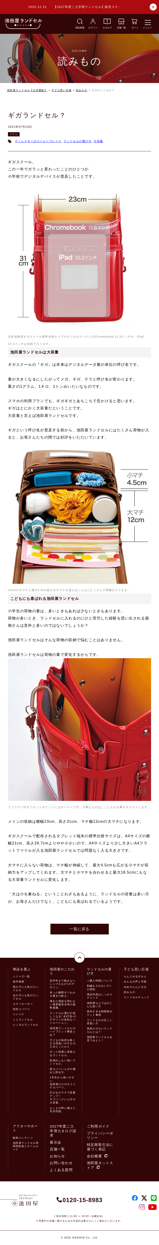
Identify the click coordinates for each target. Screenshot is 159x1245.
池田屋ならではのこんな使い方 (100, 1005)
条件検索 (18, 981)
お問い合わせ (61, 1163)
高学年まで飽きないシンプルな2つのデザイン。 (63, 984)
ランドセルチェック (137, 997)
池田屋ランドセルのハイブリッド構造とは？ (63, 1031)
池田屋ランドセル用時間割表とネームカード (26, 1146)
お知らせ (57, 1156)
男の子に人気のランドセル (26, 989)
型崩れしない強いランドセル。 (63, 1062)
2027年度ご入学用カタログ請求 (63, 1130)
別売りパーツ (21, 1009)
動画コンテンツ (23, 1137)
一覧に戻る (79, 929)
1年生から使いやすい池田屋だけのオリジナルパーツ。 (63, 1082)
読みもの (81, 90)
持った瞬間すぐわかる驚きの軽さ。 (63, 994)
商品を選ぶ (22, 969)
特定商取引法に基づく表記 (100, 1147)
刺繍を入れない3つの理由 (99, 987)
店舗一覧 (57, 1149)
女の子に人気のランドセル (26, 997)
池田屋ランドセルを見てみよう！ (100, 1039)
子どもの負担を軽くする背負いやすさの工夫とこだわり (63, 1043)
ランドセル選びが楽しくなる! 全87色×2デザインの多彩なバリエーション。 (63, 1018)
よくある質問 (61, 1170)
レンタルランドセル (26, 1024)
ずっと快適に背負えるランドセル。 (63, 1053)
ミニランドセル (23, 1019)
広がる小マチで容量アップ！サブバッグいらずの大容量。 (63, 1097)
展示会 (55, 1142)
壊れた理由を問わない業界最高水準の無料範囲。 (63, 1004)
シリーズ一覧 (21, 976)
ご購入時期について (100, 980)
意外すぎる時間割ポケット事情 (100, 1013)
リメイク (18, 1014)
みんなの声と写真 (135, 981)
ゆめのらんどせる (135, 987)
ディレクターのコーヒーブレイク (38, 141)
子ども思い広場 (61, 90)
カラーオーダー (23, 1004)
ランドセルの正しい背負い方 (100, 1022)
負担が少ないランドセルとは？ (100, 1030)
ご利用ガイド (98, 1126)
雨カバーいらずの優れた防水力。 (63, 1071)
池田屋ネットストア (100, 1165)
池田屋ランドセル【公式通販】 (27, 90)
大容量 (98, 141)
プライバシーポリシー (100, 1135)
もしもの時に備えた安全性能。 (63, 1110)
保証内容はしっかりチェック (100, 996)
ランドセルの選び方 (78, 141)
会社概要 (97, 1156)
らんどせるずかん (135, 976)
